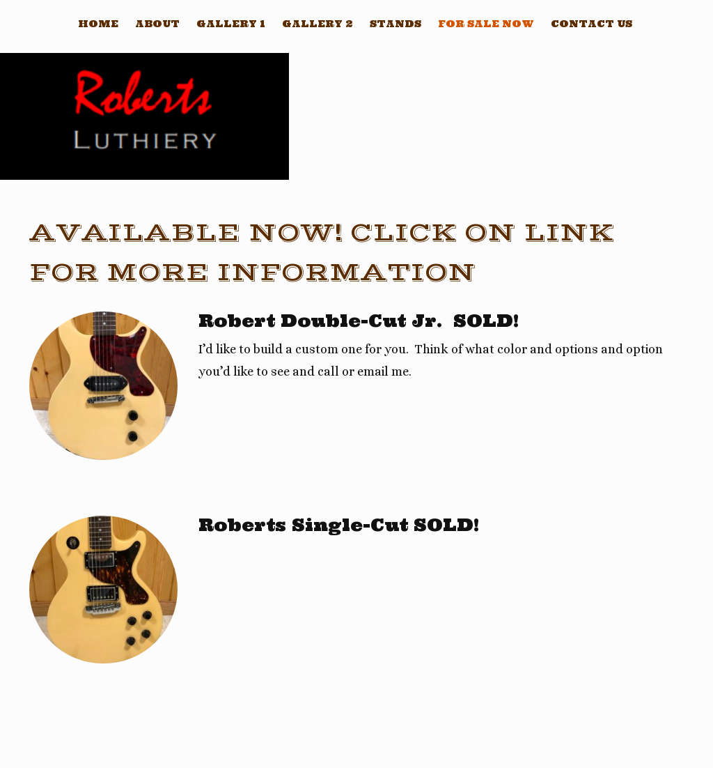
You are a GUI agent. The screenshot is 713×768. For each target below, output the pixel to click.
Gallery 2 (317, 23)
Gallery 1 (230, 23)
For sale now (486, 23)
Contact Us (591, 23)
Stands (395, 23)
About (157, 23)
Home (98, 23)
